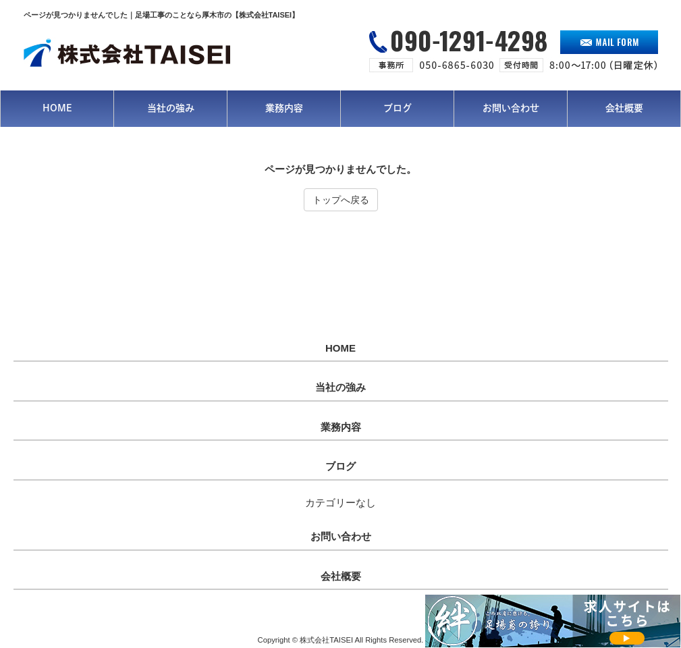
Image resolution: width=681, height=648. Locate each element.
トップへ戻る (340, 199)
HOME (340, 348)
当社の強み (340, 387)
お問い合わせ (340, 536)
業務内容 (341, 427)
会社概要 (341, 576)
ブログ (340, 466)
